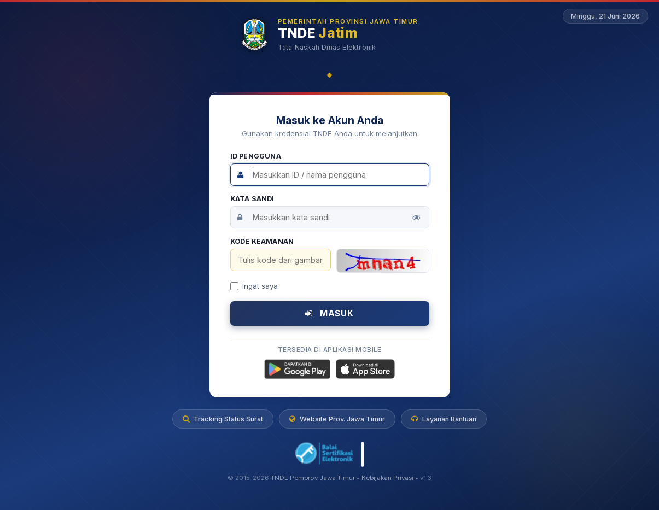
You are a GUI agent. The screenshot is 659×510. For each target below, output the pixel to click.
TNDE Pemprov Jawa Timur (313, 478)
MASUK (329, 313)
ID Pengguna (255, 156)
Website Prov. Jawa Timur (337, 419)
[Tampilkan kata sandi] (416, 218)
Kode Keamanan (262, 241)
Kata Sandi (252, 199)
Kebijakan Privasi (387, 478)
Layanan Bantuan (443, 419)
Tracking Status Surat (223, 419)
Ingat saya (254, 286)
